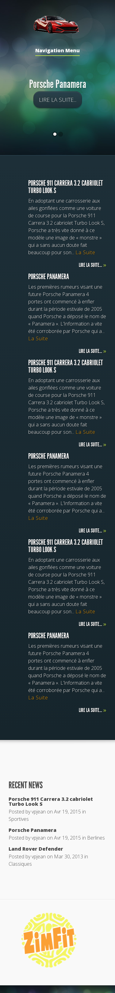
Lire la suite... (57, 100)
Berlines (96, 837)
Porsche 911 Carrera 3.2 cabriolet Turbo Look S (51, 801)
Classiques (20, 863)
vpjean (39, 811)
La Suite (85, 252)
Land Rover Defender (36, 848)
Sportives (19, 819)
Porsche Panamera (57, 84)
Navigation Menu (57, 51)
